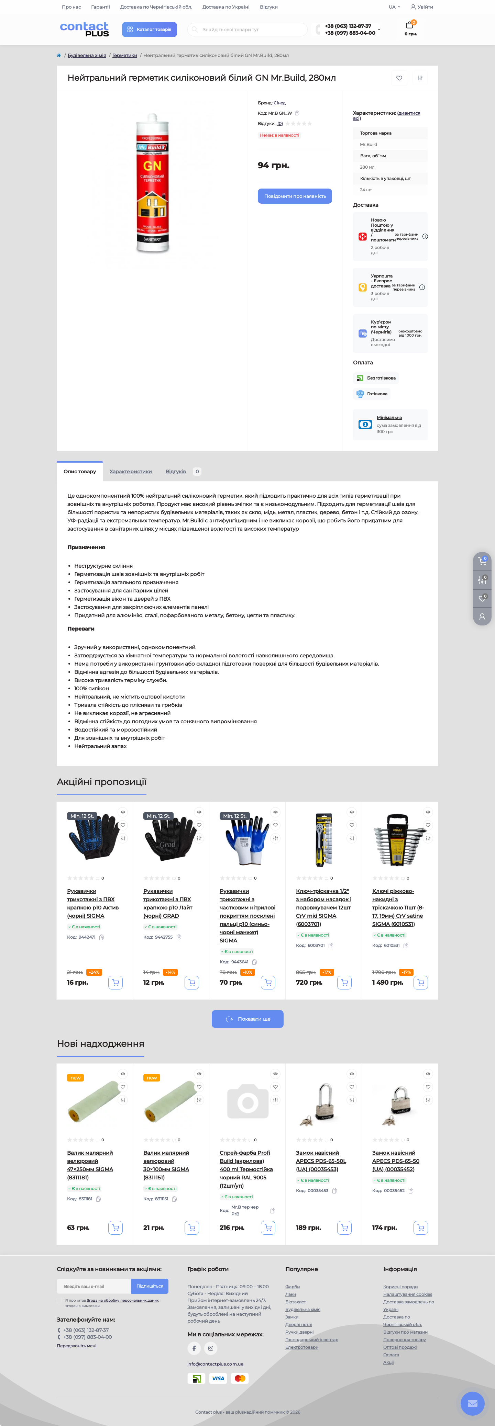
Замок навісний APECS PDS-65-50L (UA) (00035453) (321, 1161)
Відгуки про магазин (405, 1332)
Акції (388, 1362)
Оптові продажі (400, 1347)
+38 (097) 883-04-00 (350, 33)
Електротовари (301, 1347)
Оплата (391, 1354)
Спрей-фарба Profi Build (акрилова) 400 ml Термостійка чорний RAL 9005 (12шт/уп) (246, 1169)
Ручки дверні (299, 1332)
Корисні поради (400, 1286)
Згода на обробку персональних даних (122, 1300)
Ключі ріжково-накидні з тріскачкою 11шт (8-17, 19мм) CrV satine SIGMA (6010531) (398, 907)
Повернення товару (404, 1339)
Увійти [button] (421, 7)
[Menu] (149, 29)
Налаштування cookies (407, 1294)
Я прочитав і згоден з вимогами (113, 1303)
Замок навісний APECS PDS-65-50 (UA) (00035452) (395, 1161)
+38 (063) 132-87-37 (348, 26)
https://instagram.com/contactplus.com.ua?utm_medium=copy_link (210, 1348)
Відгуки (269, 7)
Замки (291, 1317)
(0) (280, 123)
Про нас (71, 7)
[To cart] (115, 982)
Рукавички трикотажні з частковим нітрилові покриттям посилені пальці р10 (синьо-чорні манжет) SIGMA (247, 916)
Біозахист (295, 1301)
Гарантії (100, 7)
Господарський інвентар (311, 1339)
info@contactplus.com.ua (215, 1364)
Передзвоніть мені (76, 1345)
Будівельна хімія (87, 55)
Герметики (124, 55)
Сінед (280, 102)
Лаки (290, 1294)
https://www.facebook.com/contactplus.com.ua (194, 1348)
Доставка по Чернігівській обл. (156, 7)
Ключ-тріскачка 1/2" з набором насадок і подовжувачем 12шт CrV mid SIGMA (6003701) (323, 907)
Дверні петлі (298, 1324)
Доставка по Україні (226, 7)
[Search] (194, 29)
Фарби (292, 1286)
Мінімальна (389, 417)
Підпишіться (149, 1286)
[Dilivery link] (425, 236)
